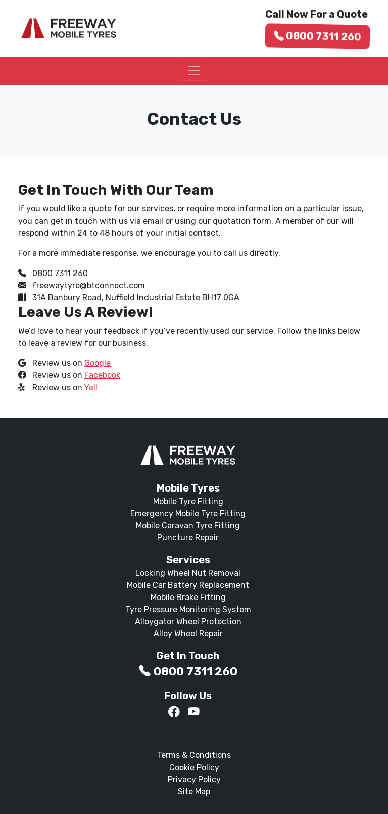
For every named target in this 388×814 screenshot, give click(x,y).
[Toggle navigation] (194, 71)
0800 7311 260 (318, 36)
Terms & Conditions (194, 755)
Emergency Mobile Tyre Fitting (188, 513)
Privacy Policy (194, 779)
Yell (91, 387)
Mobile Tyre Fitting (188, 501)
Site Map (194, 791)
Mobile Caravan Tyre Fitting (188, 525)
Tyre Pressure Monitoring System (188, 609)
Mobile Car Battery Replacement (188, 585)
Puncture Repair (188, 537)
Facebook (102, 375)
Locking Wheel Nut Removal (187, 573)
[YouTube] (194, 712)
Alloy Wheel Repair (188, 633)
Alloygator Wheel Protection (188, 621)
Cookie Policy (194, 767)
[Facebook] (174, 712)
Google (97, 363)
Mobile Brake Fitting (188, 597)
